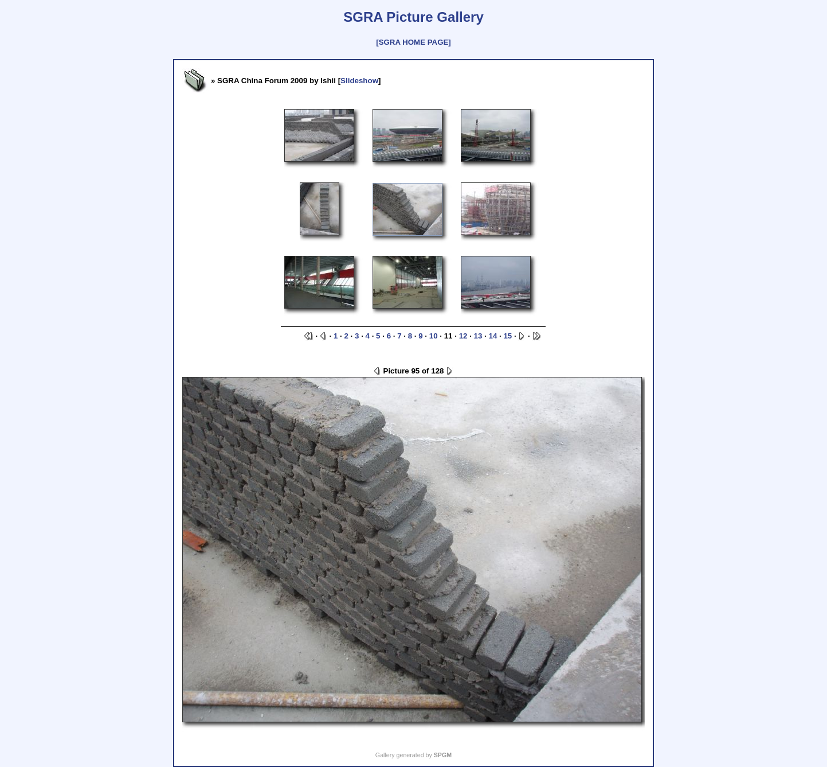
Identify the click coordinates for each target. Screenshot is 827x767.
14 (493, 336)
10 (433, 336)
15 (507, 336)
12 (463, 336)
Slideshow (359, 80)
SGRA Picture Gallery (413, 17)
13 (478, 336)
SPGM (443, 755)
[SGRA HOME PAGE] (413, 42)
